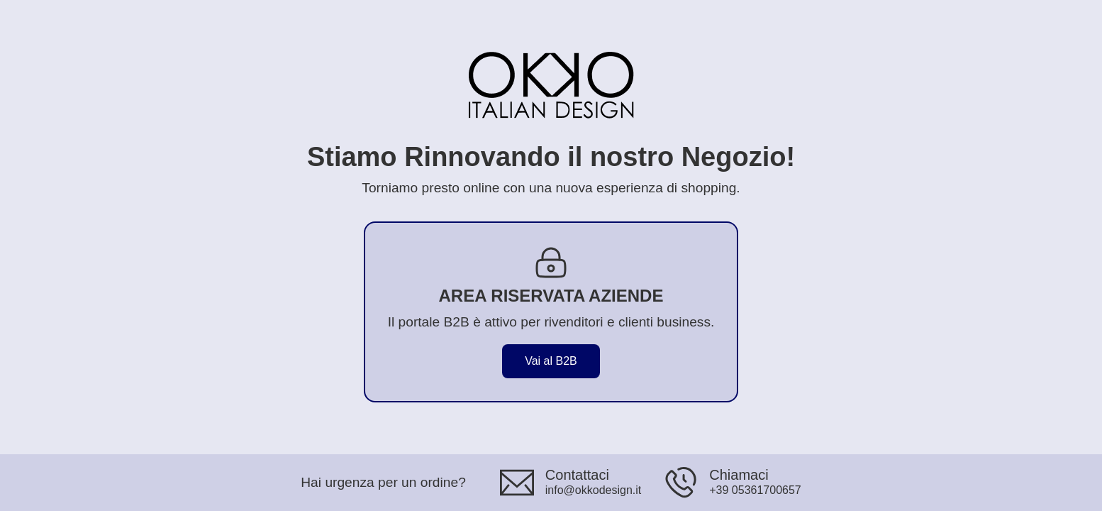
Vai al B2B (551, 361)
